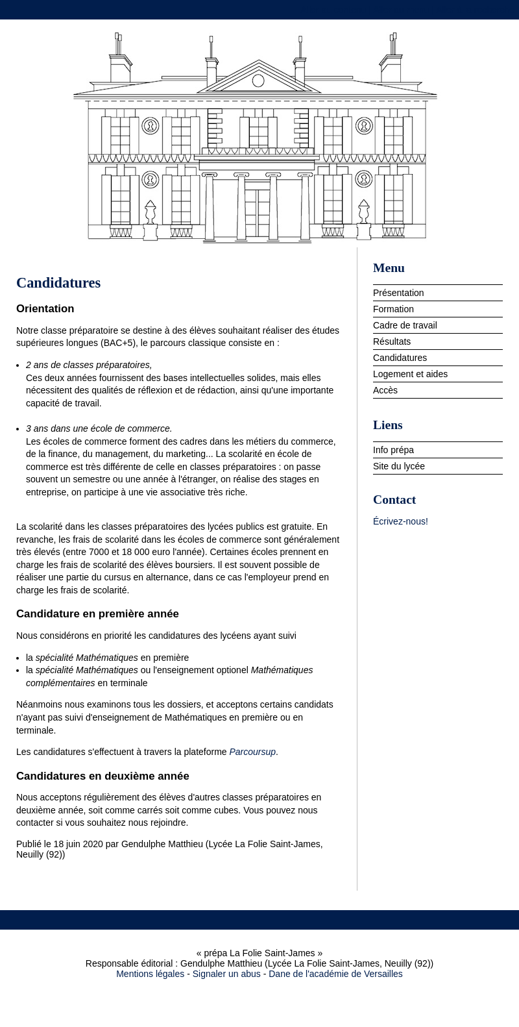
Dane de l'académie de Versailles (336, 974)
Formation (393, 309)
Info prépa (393, 450)
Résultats (392, 341)
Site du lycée (399, 466)
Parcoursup (253, 752)
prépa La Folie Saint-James (259, 136)
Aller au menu (401, 10)
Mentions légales (150, 974)
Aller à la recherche (475, 10)
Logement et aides (410, 374)
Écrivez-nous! (400, 521)
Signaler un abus (227, 974)
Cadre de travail (405, 325)
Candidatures (400, 358)
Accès (385, 390)
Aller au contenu (333, 10)
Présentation (398, 293)
